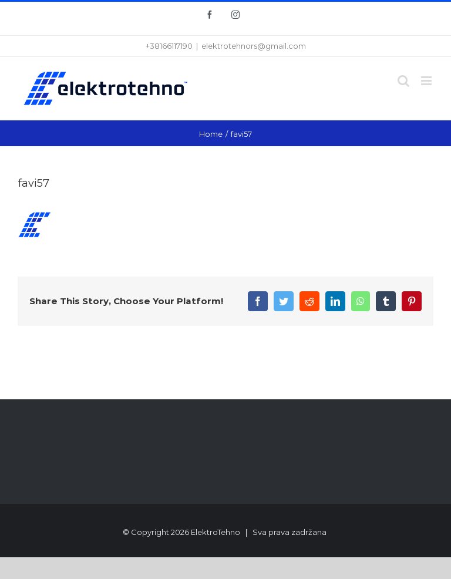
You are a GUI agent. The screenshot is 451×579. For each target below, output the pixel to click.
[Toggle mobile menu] (427, 81)
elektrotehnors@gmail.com (253, 46)
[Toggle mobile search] (403, 81)
